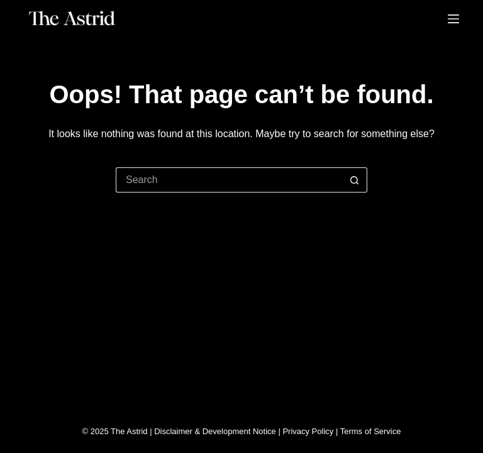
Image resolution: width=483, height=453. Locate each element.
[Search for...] (229, 180)
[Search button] (354, 180)
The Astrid (129, 431)
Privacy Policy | (311, 431)
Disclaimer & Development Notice (215, 431)
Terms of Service (370, 431)
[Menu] (453, 19)
